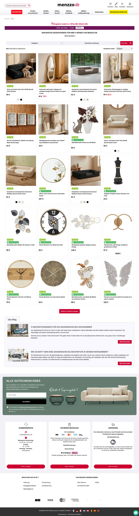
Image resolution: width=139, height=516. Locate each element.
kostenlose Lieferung (92, 43)
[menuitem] (16, 12)
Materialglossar (28, 489)
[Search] (29, 5)
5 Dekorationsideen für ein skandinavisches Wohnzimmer (61, 327)
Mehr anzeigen (25, 466)
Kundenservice (47, 486)
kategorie (35, 43)
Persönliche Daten (83, 486)
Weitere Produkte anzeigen (69, 311)
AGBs (97, 482)
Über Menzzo (81, 482)
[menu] (69, 12)
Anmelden (26, 401)
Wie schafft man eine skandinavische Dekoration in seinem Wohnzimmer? (69, 352)
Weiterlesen (124, 342)
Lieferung (26, 482)
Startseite (7, 18)
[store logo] (68, 5)
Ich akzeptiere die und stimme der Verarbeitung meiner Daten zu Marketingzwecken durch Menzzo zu (26, 409)
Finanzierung (46, 482)
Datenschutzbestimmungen (28, 407)
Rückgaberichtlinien (29, 486)
